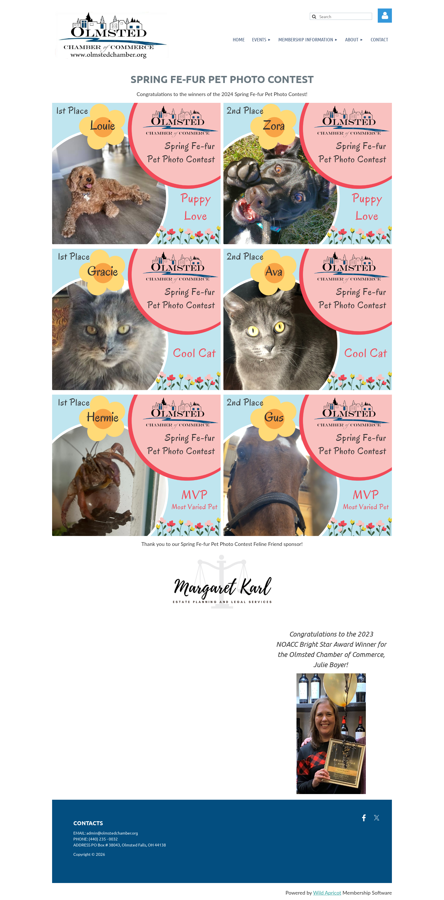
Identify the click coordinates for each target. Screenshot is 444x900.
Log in (385, 15)
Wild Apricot (327, 893)
